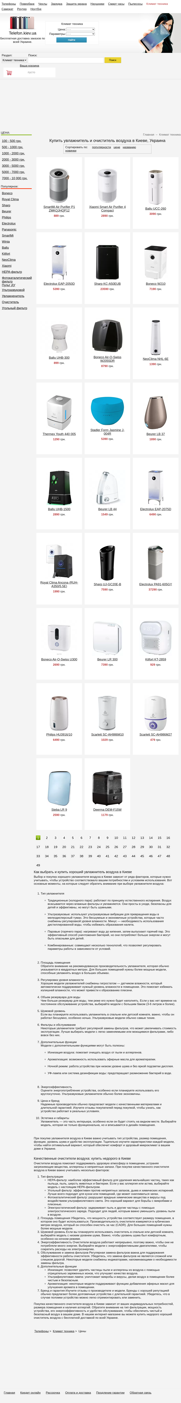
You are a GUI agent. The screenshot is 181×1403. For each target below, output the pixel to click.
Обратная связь (140, 1392)
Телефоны (9, 4)
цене (117, 147)
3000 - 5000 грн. (13, 166)
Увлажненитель (13, 296)
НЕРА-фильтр (12, 272)
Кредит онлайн (30, 1392)
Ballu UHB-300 (59, 357)
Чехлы (42, 4)
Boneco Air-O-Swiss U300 (59, 659)
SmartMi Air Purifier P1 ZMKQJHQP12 (59, 208)
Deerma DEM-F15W (107, 809)
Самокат (7, 9)
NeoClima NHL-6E (156, 359)
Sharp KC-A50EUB (107, 284)
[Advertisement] (90, 103)
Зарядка (56, 4)
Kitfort (6, 253)
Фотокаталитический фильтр (17, 279)
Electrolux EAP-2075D (155, 509)
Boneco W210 (155, 284)
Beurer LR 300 (107, 659)
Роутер (22, 9)
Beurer (6, 211)
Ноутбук (36, 9)
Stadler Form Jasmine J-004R (107, 431)
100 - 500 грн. (11, 141)
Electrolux (9, 223)
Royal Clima (10, 199)
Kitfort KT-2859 (155, 659)
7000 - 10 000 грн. (15, 178)
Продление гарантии (110, 1392)
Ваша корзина (29, 65)
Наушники (97, 4)
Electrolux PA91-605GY (155, 584)
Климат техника (157, 4)
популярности (101, 147)
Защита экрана (76, 4)
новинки (70, 150)
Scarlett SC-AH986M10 (107, 734)
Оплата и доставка (78, 1392)
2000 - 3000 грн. (13, 159)
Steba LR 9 (59, 809)
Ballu (5, 247)
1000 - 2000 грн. (13, 153)
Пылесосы (135, 4)
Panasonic (9, 229)
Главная (9, 1392)
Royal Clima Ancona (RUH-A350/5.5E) (59, 584)
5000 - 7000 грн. (13, 172)
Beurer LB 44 (107, 509)
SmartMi (8, 235)
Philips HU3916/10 (59, 734)
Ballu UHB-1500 (59, 509)
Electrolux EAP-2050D (59, 284)
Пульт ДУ (8, 285)
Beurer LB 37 (155, 434)
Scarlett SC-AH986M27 (155, 734)
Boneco (7, 193)
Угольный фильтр (14, 308)
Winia (6, 241)
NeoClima (9, 259)
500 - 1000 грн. (12, 147)
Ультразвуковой (13, 290)
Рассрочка (53, 1392)
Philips (6, 217)
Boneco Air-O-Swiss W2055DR (107, 359)
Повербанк (27, 4)
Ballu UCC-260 (155, 208)
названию (129, 147)
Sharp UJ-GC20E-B (107, 584)
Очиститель (10, 302)
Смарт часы (116, 4)
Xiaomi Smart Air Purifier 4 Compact (107, 208)
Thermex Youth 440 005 (59, 434)
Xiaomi (6, 266)
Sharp (6, 205)
